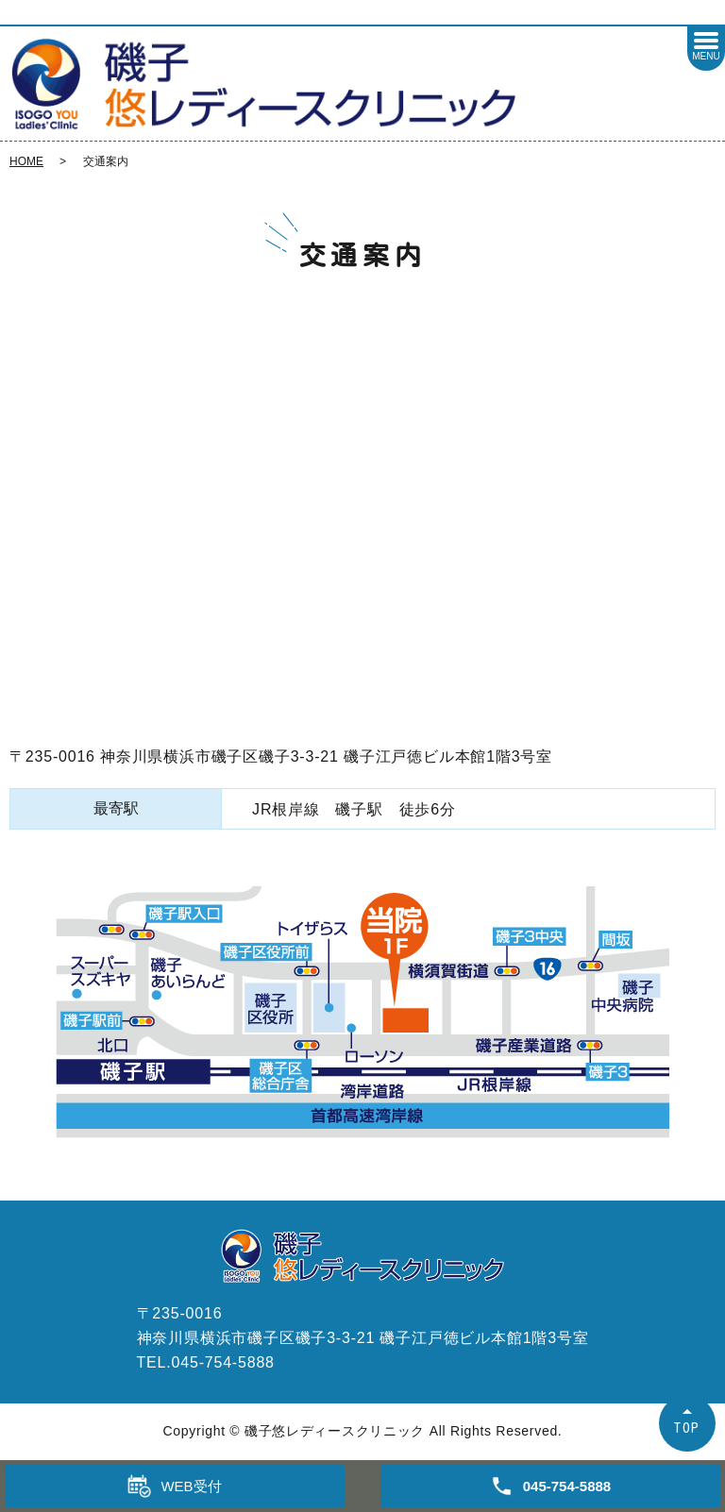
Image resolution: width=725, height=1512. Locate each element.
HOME (26, 161)
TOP (687, 1427)
